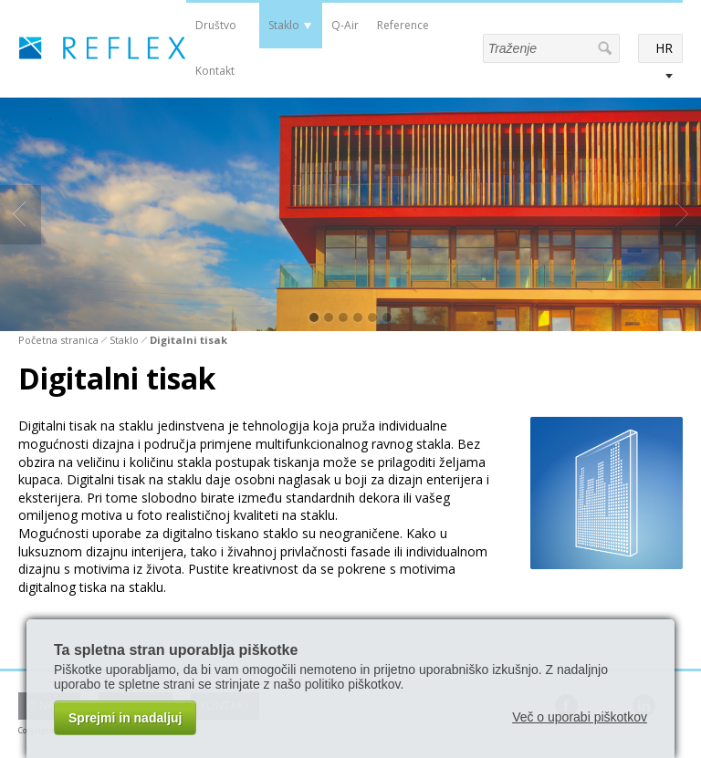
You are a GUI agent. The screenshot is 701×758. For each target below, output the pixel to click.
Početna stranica (58, 340)
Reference (403, 25)
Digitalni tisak (188, 340)
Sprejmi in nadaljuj (125, 718)
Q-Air (345, 25)
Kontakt (215, 70)
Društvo (215, 25)
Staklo (283, 25)
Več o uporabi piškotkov (579, 717)
